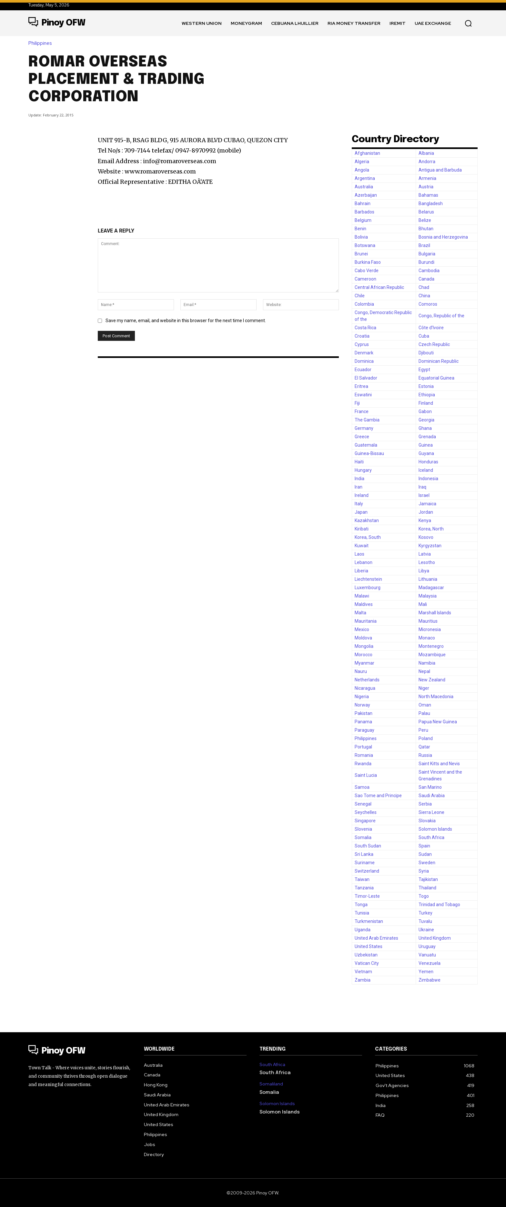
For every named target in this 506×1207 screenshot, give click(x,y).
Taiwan (362, 879)
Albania (426, 153)
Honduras (428, 461)
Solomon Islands (435, 829)
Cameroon (365, 279)
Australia (364, 186)
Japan (361, 512)
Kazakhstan (367, 520)
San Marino (430, 787)
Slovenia (363, 829)
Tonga (361, 904)
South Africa (431, 837)
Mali (423, 604)
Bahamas (428, 195)
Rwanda (363, 763)
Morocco (363, 654)
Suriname (365, 862)
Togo (424, 896)
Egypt (424, 369)
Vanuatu (427, 954)
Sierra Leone (431, 812)
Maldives (364, 604)
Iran (358, 487)
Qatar (424, 746)
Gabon (425, 411)
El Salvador (366, 378)
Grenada (427, 436)
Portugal (363, 746)
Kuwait (362, 545)
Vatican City (367, 963)
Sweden (427, 862)
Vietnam (363, 971)
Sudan (425, 854)
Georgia (426, 419)
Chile (360, 295)
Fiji (357, 403)
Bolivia (361, 237)
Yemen (426, 971)
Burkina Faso (368, 262)
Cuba (424, 336)
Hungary (363, 470)
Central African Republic (379, 287)
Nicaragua (365, 688)
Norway (362, 704)
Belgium (363, 220)
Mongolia (364, 646)
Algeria (362, 161)
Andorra (427, 161)
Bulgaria (427, 253)
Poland (426, 738)
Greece (362, 436)
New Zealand (432, 679)
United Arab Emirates (376, 938)
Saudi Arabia (432, 795)
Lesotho (427, 562)
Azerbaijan (366, 195)
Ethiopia (427, 394)
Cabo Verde (367, 270)
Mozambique (432, 654)
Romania (364, 755)
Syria (424, 871)
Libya (424, 570)
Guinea (426, 445)
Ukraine (426, 929)
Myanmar (364, 663)
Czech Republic (434, 344)
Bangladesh (431, 203)
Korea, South (368, 537)
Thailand (427, 887)
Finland (426, 403)
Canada (426, 279)
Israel (424, 495)
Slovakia (427, 820)
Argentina (365, 178)
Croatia (362, 336)
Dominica (364, 361)
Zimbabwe (429, 980)
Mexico (362, 629)
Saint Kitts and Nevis (439, 763)
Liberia (361, 570)
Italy (359, 503)
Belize (425, 220)
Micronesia (430, 629)
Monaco (427, 637)
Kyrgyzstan (430, 545)
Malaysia (428, 596)
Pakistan (363, 713)
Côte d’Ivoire (431, 327)
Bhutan (426, 228)
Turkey (425, 912)
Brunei (361, 253)
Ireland (362, 495)
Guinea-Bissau (369, 453)
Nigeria (362, 696)
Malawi (362, 596)
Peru (423, 730)
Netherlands (367, 679)
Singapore (365, 820)
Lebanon (363, 562)
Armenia (427, 178)
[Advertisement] (378, 78)
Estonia (426, 386)
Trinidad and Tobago (439, 904)
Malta (360, 612)
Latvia (425, 554)
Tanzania (364, 887)
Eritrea (361, 386)
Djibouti (426, 352)
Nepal (424, 671)
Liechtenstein (368, 579)
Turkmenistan (369, 921)
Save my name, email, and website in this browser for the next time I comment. (186, 320)
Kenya (425, 520)
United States (368, 946)
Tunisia (362, 912)
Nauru (361, 671)
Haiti (359, 461)
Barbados (364, 211)
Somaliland (271, 1084)
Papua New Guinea (438, 721)
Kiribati (362, 528)
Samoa (362, 787)
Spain (424, 845)
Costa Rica (365, 327)
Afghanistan (367, 153)
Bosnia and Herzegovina (443, 237)
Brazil (424, 245)
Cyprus (362, 344)
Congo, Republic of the (441, 315)
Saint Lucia (366, 775)
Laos (359, 554)
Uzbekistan (366, 954)
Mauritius (428, 621)
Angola (362, 170)
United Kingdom (435, 938)
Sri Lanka (364, 854)
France (362, 411)
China (424, 295)
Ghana (425, 428)
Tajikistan (428, 879)
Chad (424, 287)
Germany (364, 428)
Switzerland (367, 871)
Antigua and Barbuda (440, 170)
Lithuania (428, 579)
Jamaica (427, 503)
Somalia (363, 837)
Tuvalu (425, 921)
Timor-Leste (367, 896)
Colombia (364, 304)
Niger (424, 688)
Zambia (362, 980)
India (359, 478)
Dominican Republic (439, 361)
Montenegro (431, 646)
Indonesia (428, 478)
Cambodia (429, 270)
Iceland (426, 470)
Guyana (426, 453)
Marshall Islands (435, 612)
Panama (363, 721)
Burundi (426, 262)
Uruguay (427, 946)
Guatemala (366, 445)
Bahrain (362, 203)
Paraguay (364, 730)
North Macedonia (436, 696)
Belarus (426, 211)
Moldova (363, 637)
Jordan (426, 512)
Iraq (422, 487)
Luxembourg (367, 587)
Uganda (362, 929)
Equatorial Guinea (436, 378)
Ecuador (363, 369)
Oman (425, 704)
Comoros (428, 304)
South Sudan (368, 845)
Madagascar (431, 587)
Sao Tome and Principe (378, 795)
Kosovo (426, 537)
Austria (426, 186)
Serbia (425, 803)
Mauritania (366, 621)
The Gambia (367, 419)
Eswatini (363, 394)
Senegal (363, 803)
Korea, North (431, 528)
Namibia (427, 663)
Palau (424, 713)
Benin (360, 228)
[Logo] (56, 23)
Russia (425, 755)
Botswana (365, 245)
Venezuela (429, 963)
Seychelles (366, 812)
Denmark (364, 352)
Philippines (41, 43)
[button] (468, 23)
